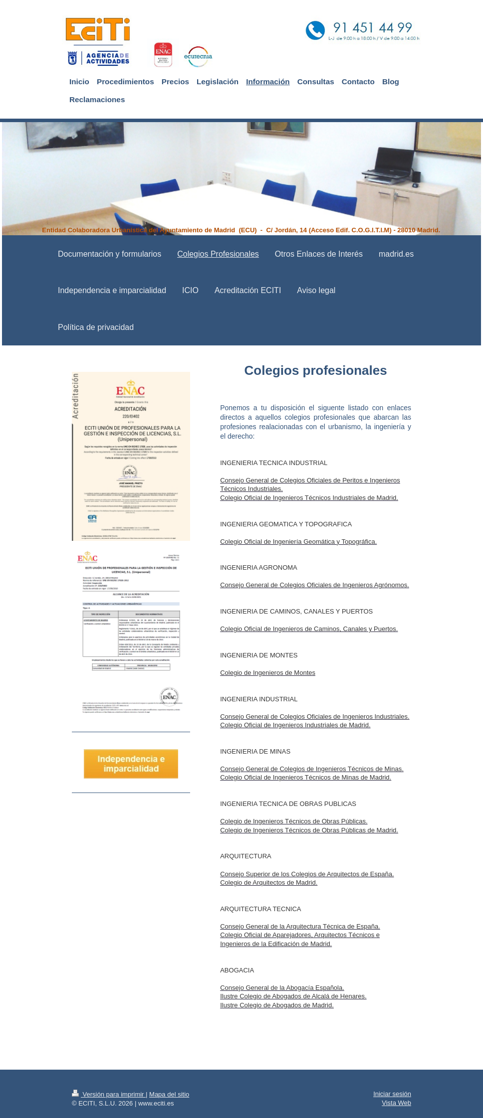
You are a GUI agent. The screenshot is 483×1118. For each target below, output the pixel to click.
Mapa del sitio (169, 1094)
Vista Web (396, 1103)
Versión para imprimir (109, 1094)
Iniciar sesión (392, 1094)
